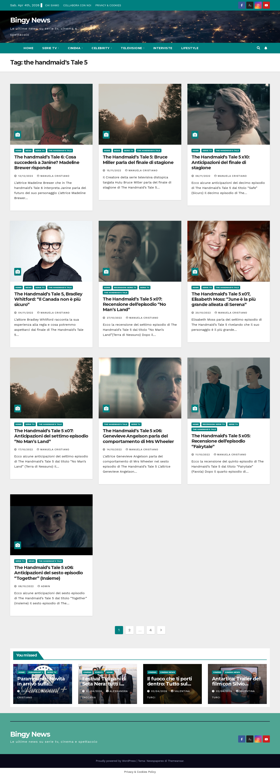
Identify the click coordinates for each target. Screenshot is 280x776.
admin (44, 586)
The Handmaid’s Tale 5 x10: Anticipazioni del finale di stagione (220, 162)
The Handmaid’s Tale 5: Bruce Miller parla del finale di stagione (138, 159)
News (28, 150)
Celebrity (101, 48)
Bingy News (30, 20)
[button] (258, 48)
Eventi (99, 672)
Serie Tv (50, 48)
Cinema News (167, 672)
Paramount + (35, 672)
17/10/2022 (26, 449)
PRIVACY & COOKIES (108, 5)
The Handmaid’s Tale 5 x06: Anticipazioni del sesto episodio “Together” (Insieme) (48, 573)
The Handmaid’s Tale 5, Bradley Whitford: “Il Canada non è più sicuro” (48, 299)
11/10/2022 (203, 454)
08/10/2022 (26, 586)
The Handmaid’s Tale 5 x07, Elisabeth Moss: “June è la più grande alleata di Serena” (223, 299)
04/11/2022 (26, 312)
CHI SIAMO (52, 5)
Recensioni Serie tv (125, 287)
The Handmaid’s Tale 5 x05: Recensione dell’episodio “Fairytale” (220, 441)
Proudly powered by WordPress (116, 760)
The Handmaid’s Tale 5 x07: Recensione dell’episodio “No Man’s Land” (134, 304)
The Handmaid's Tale (60, 150)
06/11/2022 (204, 176)
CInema (74, 48)
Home (28, 48)
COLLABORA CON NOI (77, 5)
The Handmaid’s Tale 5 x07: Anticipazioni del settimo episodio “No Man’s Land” (51, 436)
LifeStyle (190, 48)
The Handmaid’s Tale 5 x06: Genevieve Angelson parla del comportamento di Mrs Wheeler (138, 436)
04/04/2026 (29, 691)
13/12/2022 (26, 176)
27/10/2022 (115, 317)
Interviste (162, 48)
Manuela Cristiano (53, 176)
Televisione (132, 48)
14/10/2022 (115, 449)
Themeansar (176, 760)
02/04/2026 (94, 691)
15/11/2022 (114, 170)
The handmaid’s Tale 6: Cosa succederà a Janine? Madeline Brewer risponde (46, 162)
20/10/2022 (204, 312)
